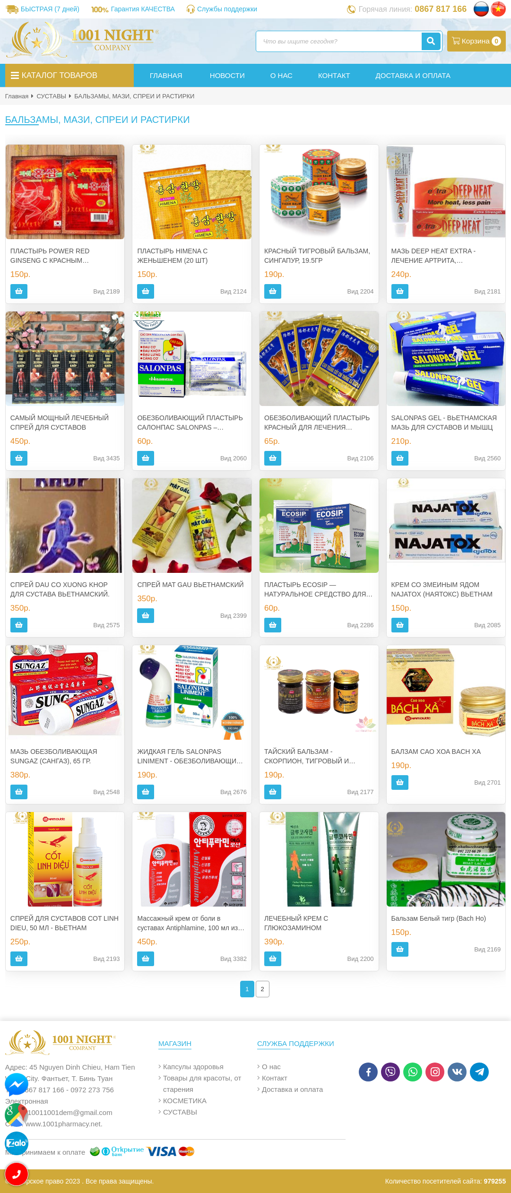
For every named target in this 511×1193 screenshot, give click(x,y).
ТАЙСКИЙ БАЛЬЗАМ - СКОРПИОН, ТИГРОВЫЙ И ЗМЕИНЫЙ (306, 757)
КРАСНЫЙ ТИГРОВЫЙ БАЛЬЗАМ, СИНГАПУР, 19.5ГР (317, 255)
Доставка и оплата (292, 1089)
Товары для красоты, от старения (202, 1083)
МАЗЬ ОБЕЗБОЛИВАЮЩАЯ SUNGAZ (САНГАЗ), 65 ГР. (53, 756)
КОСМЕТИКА (185, 1101)
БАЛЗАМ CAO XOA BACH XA (436, 751)
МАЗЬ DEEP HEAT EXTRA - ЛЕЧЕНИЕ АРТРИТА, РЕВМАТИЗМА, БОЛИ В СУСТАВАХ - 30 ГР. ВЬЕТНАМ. (438, 256)
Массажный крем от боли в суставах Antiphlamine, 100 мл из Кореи (187, 924)
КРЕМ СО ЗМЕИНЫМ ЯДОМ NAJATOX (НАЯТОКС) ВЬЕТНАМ (442, 589)
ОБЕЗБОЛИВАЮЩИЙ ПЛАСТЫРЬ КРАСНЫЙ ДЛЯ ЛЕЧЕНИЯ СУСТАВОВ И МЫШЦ (317, 423)
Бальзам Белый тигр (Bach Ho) (438, 918)
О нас (271, 1067)
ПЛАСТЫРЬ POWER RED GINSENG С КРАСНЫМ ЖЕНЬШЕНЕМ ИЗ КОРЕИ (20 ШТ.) (63, 256)
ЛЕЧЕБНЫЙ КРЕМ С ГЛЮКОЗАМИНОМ (296, 923)
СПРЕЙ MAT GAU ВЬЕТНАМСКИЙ (190, 584)
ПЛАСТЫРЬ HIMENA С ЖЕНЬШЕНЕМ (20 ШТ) (172, 255)
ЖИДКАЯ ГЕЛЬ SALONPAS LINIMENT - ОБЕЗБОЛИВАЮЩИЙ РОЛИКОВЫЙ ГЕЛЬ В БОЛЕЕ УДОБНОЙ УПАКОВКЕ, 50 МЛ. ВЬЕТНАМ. (189, 757)
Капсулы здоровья (193, 1067)
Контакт (274, 1078)
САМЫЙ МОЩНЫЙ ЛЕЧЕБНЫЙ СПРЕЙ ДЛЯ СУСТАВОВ (59, 422)
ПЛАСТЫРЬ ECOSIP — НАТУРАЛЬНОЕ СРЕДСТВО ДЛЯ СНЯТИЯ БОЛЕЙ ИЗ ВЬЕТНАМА (315, 590)
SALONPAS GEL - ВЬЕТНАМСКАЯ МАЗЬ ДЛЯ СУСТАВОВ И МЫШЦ (444, 422)
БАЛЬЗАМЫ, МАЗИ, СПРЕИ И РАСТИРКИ (134, 96)
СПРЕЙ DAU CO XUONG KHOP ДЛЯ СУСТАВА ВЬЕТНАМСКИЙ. (60, 589)
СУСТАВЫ (52, 96)
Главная (16, 96)
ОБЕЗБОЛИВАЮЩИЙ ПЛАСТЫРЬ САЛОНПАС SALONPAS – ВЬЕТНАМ (190, 423)
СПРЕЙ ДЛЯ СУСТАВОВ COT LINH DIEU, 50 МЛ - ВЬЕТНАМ (64, 923)
